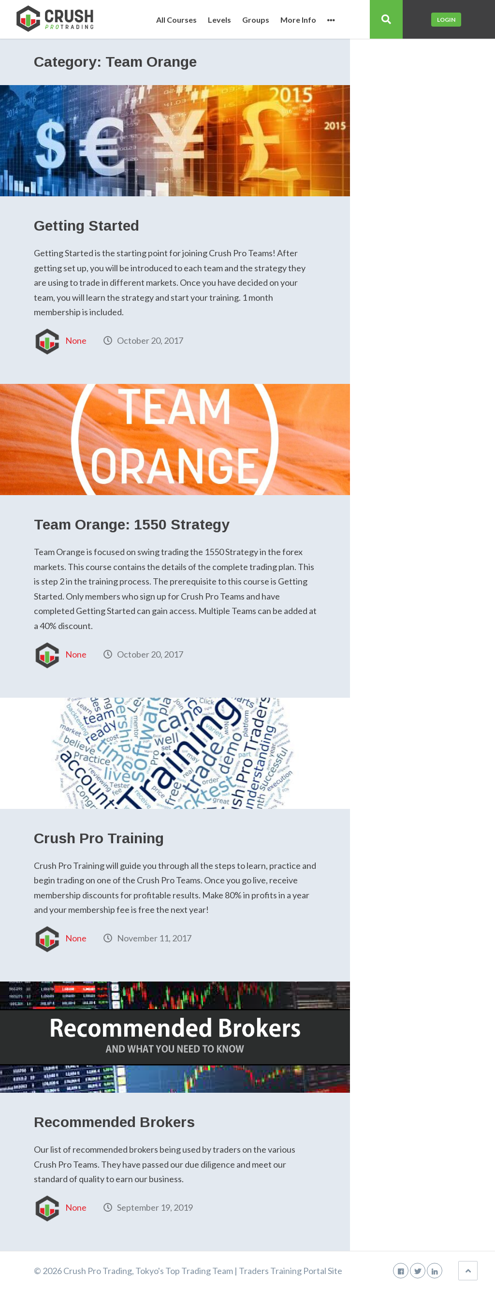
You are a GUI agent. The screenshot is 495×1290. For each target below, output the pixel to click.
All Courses (176, 20)
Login (446, 19)
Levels (219, 20)
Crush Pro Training (99, 838)
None (76, 340)
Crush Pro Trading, (98, 1270)
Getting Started (86, 226)
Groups (255, 20)
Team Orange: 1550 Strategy (132, 524)
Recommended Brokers (114, 1122)
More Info (298, 20)
